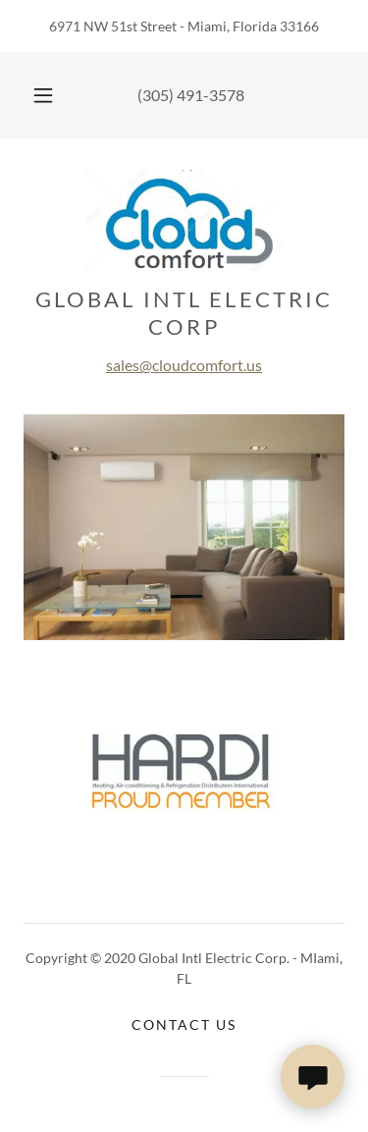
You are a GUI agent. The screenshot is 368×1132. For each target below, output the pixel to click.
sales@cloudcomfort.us (184, 364)
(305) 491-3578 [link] (190, 94)
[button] (43, 95)
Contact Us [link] (184, 1024)
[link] (183, 224)
